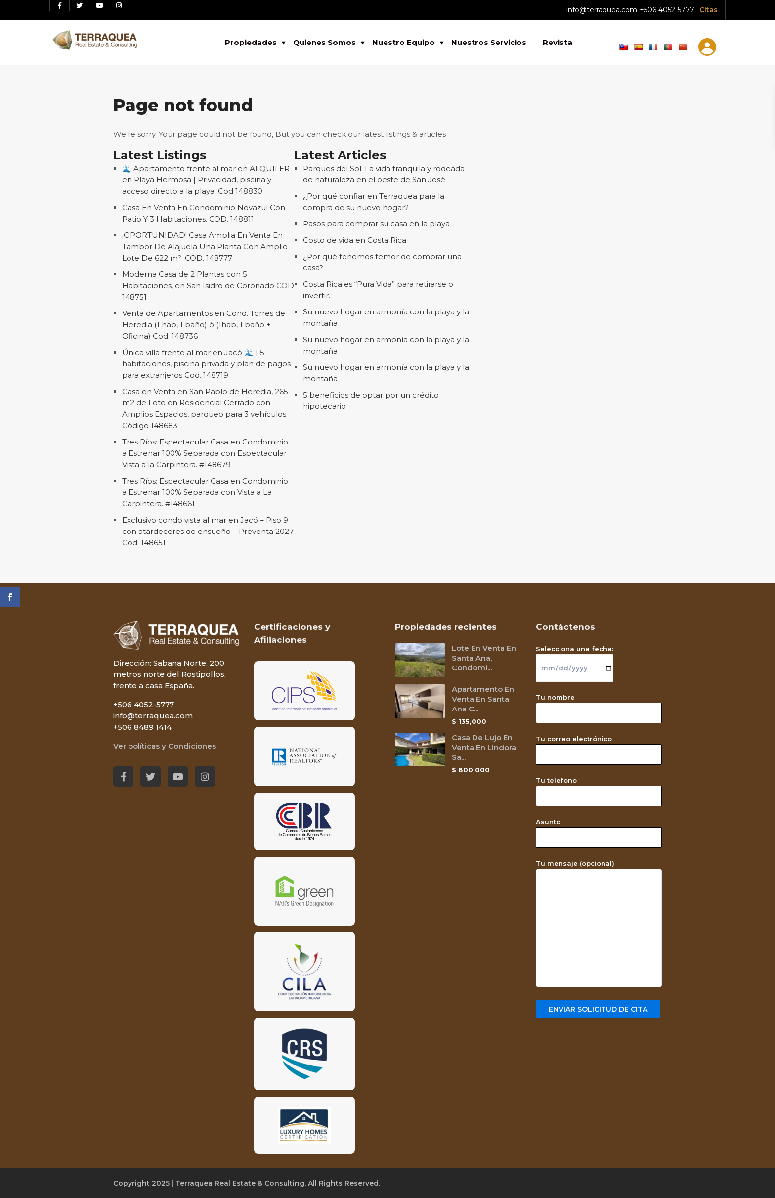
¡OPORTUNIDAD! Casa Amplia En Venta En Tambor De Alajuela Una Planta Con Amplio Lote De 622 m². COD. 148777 (205, 246)
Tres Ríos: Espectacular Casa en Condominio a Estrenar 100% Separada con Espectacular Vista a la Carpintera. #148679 (205, 453)
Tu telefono (599, 788)
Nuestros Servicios (488, 42)
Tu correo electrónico (599, 746)
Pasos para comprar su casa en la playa (376, 223)
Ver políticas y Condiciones (164, 746)
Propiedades (251, 42)
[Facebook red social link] (60, 5)
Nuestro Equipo (403, 42)
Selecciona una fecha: (574, 658)
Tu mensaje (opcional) (599, 924)
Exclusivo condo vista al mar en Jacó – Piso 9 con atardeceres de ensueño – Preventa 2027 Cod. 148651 (208, 531)
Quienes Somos (324, 42)
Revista (557, 42)
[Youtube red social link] (99, 5)
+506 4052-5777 (667, 9)
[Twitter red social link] (79, 5)
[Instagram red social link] (119, 5)
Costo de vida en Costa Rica (354, 240)
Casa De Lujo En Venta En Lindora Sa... (484, 747)
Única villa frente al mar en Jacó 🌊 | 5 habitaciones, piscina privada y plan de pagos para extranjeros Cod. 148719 (206, 364)
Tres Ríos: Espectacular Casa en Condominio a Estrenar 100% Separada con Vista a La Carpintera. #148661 (205, 492)
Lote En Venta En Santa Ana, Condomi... (484, 657)
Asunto (599, 830)
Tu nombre (599, 705)
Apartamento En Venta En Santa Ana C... (483, 698)
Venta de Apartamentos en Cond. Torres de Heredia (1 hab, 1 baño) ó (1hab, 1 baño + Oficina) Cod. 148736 (203, 325)
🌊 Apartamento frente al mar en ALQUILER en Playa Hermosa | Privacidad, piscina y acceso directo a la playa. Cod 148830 (206, 180)
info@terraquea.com (601, 9)
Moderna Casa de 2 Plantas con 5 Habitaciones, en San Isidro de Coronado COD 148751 (208, 285)
